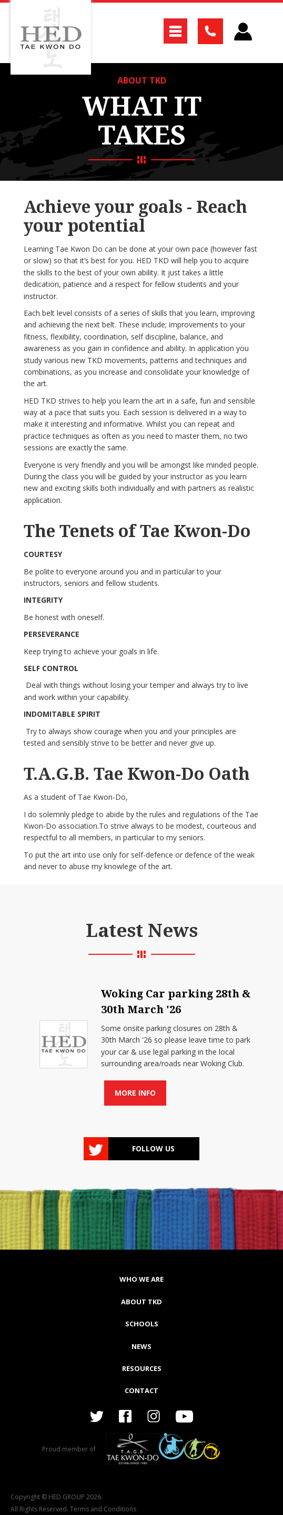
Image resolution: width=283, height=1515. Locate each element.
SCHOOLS (141, 1323)
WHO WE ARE (141, 1279)
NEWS (141, 1346)
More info (135, 1093)
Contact (141, 1390)
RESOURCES (141, 1368)
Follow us (153, 1148)
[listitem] (141, 1040)
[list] (141, 1040)
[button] (175, 31)
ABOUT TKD (141, 80)
